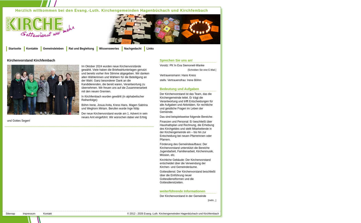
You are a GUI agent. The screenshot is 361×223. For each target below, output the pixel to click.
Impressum (29, 213)
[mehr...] (212, 200)
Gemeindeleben (53, 48)
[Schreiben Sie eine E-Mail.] (202, 70)
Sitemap (10, 213)
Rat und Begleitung (81, 48)
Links (150, 48)
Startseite (15, 48)
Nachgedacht (132, 48)
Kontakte (32, 48)
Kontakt (47, 213)
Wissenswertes (109, 48)
